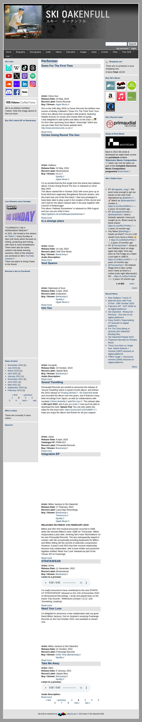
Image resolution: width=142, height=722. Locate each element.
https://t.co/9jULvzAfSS (120, 259)
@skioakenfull (128, 200)
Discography (35, 52)
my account (122, 48)
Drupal (74, 714)
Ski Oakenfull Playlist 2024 (121, 337)
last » (87, 702)
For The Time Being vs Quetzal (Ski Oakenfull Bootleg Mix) (119, 331)
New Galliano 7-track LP (119, 298)
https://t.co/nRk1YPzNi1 (120, 225)
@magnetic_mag (120, 189)
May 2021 (12, 384)
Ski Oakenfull (85, 393)
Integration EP (50, 453)
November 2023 (15, 365)
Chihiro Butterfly (58, 401)
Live (8, 56)
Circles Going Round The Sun (60, 134)
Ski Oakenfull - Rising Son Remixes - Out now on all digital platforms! (120, 315)
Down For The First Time (57, 65)
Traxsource (62, 515)
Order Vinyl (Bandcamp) (68, 654)
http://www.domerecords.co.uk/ (57, 128)
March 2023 (13, 370)
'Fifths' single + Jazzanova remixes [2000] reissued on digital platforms (121, 359)
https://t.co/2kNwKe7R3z (123, 240)
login (133, 48)
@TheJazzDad (119, 245)
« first (14, 395)
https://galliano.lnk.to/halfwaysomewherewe (63, 214)
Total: (116, 72)
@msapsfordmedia (121, 211)
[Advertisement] (21, 444)
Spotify (60, 176)
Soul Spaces (49, 263)
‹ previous (27, 395)
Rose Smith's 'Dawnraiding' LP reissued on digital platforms (121, 323)
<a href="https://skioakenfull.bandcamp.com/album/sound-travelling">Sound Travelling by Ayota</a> (71, 425)
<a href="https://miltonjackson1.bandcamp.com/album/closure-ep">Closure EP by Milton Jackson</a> (71, 634)
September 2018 (16, 387)
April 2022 (12, 373)
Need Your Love (51, 608)
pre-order (74, 404)
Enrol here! (124, 171)
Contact (104, 52)
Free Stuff (126, 52)
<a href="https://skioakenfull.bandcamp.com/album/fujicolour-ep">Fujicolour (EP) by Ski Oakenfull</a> (20, 159)
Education (70, 52)
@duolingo (125, 231)
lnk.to (59, 173)
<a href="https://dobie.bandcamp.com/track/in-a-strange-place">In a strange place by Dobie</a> (71, 234)
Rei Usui (77, 401)
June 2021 (13, 382)
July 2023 (12, 368)
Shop (115, 52)
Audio (48, 52)
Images (83, 52)
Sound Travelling (52, 382)
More (134, 367)
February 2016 (15, 390)
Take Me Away (50, 663)
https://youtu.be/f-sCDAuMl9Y (80, 409)
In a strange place (52, 220)
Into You (46, 307)
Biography (20, 52)
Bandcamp (62, 254)
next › (25, 400)
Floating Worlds (69, 393)
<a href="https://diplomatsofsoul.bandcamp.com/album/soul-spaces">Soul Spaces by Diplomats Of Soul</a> (71, 276)
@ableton (128, 198)
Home (8, 52)
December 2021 (15, 379)
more (134, 288)
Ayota (94, 52)
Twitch (12, 236)
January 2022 (14, 376)
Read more (46, 132)
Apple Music (62, 104)
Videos (58, 52)
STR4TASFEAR (51, 561)
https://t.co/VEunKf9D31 (120, 206)
